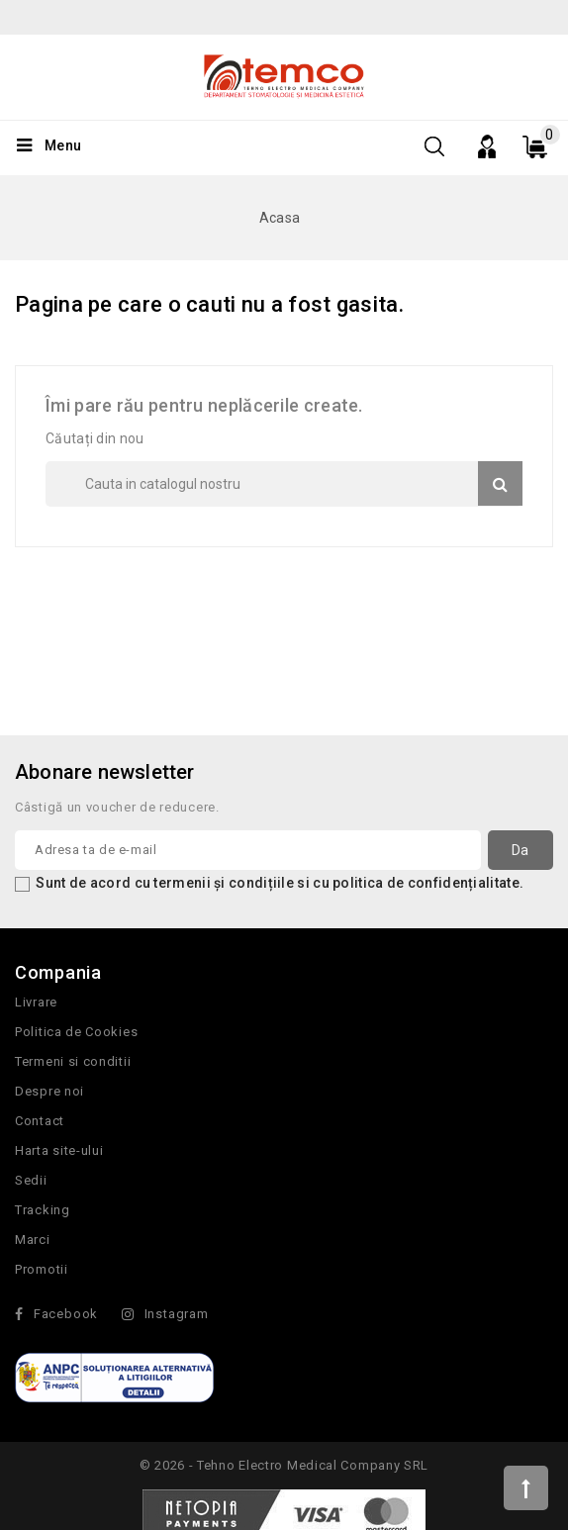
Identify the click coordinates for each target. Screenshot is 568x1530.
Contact (39, 1120)
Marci (32, 1239)
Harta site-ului (59, 1150)
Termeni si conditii (73, 1061)
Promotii (41, 1269)
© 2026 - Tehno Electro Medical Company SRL (284, 1465)
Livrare (36, 1002)
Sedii (31, 1180)
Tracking (42, 1209)
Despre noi (49, 1091)
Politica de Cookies (76, 1031)
